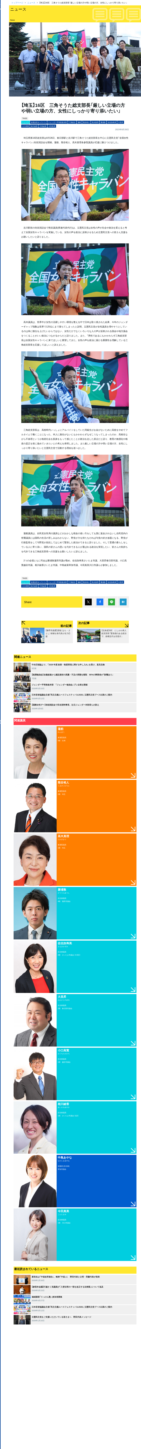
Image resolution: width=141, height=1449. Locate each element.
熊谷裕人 (86, 122)
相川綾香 (34, 126)
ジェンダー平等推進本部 (57, 122)
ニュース (31, 2)
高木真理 (95, 122)
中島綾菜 (43, 126)
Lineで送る (111, 602)
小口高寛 (25, 126)
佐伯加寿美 (112, 122)
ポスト (88, 602)
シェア (100, 602)
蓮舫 (79, 122)
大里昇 (120, 122)
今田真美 (51, 126)
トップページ (17, 2)
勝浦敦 (103, 122)
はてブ (123, 602)
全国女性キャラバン (38, 122)
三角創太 (72, 122)
